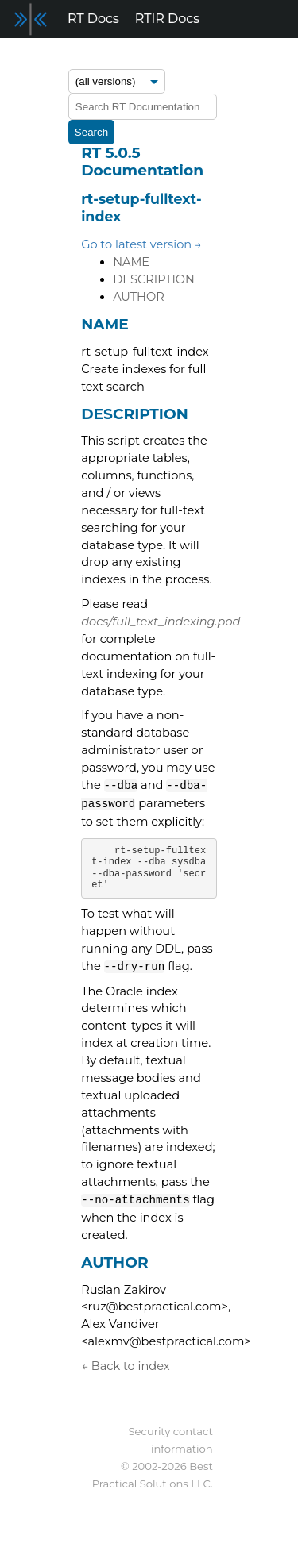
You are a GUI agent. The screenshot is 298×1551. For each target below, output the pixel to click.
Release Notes (53, 56)
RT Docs (93, 18)
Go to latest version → (141, 244)
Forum (135, 56)
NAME (131, 262)
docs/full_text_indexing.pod (160, 621)
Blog (187, 56)
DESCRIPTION (154, 279)
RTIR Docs (167, 18)
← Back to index (125, 1366)
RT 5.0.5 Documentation (142, 161)
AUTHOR (138, 297)
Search (91, 132)
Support (243, 56)
